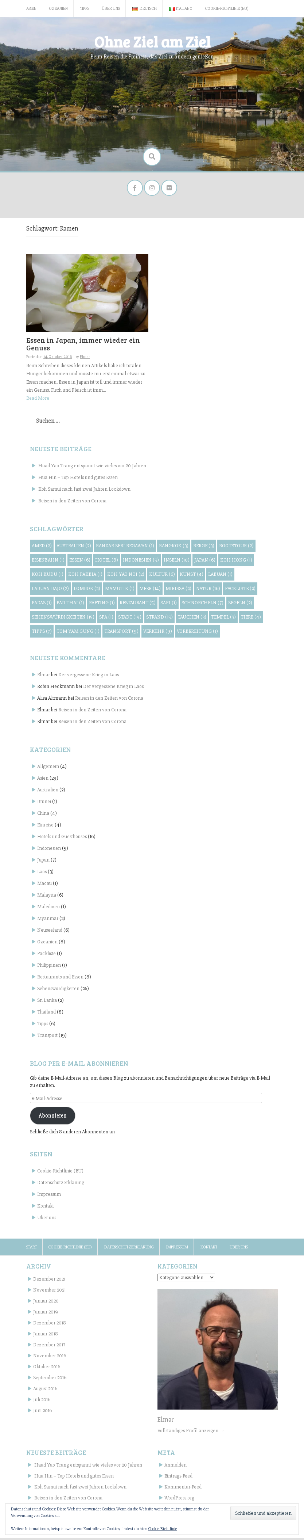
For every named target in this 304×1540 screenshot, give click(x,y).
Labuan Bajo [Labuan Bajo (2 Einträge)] (50, 591)
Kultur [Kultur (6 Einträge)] (162, 576)
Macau (44, 885)
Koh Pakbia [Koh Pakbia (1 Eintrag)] (85, 576)
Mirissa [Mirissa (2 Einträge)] (178, 591)
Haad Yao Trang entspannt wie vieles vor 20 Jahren (92, 467)
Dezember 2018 (49, 1325)
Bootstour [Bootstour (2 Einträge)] (236, 548)
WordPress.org (179, 1500)
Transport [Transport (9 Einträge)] (121, 633)
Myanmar (47, 920)
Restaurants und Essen (60, 979)
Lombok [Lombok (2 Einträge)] (87, 591)
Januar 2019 (45, 1314)
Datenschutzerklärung (60, 1185)
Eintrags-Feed (178, 1478)
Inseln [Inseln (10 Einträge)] (177, 562)
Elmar (43, 677)
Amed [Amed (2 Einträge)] (42, 548)
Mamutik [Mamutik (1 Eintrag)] (120, 591)
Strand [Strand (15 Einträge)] (159, 619)
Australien (47, 792)
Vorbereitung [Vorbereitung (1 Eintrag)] (197, 633)
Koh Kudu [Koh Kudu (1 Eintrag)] (47, 576)
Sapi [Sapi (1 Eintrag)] (168, 605)
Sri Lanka (47, 1002)
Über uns (111, 8)
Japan (43, 862)
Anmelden (175, 1467)
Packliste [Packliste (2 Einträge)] (240, 591)
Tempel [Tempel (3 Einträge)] (223, 619)
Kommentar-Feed (183, 1489)
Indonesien (49, 850)
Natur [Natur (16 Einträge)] (208, 591)
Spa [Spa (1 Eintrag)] (106, 619)
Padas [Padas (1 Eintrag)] (42, 605)
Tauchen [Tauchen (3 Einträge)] (192, 619)
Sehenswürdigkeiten (58, 991)
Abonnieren (53, 1117)
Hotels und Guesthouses (62, 839)
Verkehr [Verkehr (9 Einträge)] (157, 633)
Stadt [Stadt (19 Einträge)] (129, 619)
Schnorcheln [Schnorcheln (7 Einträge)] (202, 605)
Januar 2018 (45, 1335)
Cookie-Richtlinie (162, 1529)
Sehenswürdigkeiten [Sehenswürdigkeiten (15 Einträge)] (63, 619)
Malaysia (46, 897)
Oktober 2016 (46, 1368)
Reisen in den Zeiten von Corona (72, 502)
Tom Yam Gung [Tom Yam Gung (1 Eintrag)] (78, 633)
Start (31, 1249)
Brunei (44, 804)
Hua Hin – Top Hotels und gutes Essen (78, 479)
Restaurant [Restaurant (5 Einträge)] (138, 605)
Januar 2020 (46, 1303)
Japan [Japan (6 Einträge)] (204, 562)
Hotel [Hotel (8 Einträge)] (106, 562)
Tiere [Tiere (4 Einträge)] (251, 619)
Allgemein (48, 768)
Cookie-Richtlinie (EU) (227, 8)
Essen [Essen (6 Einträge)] (79, 562)
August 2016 (45, 1390)
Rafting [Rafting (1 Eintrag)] (102, 605)
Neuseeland (49, 932)
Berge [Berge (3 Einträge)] (203, 548)
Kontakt (45, 1208)
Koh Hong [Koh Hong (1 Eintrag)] (236, 562)
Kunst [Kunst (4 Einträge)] (191, 576)
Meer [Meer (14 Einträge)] (150, 591)
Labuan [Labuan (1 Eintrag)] (220, 576)
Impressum (49, 1196)
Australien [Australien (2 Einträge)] (73, 548)
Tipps (84, 8)
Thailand (46, 1014)
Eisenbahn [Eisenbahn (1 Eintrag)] (48, 562)
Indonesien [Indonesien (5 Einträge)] (141, 562)
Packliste (46, 955)
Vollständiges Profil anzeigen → (191, 1432)
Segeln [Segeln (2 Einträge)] (240, 605)
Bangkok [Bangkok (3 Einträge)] (173, 548)
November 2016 (49, 1357)
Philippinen (49, 967)
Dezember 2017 (49, 1346)
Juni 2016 (42, 1412)
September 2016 (49, 1379)
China (43, 815)
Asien (31, 8)
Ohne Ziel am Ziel (152, 41)
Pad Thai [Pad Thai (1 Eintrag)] (70, 605)
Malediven (48, 909)
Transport (47, 1037)
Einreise (45, 827)
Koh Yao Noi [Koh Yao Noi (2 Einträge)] (125, 576)
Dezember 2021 (49, 1281)
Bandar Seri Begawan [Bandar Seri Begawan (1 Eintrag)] (125, 548)
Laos (42, 874)
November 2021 (49, 1292)
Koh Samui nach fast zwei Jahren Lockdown (84, 491)
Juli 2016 (41, 1401)
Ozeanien (58, 8)
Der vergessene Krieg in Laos (88, 677)
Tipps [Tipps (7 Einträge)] (42, 633)
